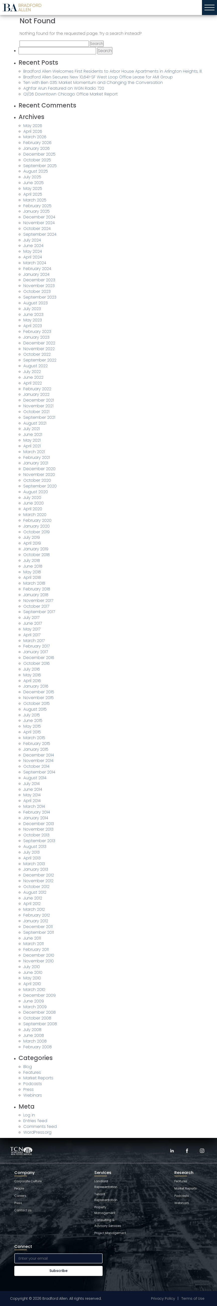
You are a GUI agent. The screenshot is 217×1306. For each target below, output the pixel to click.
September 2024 (39, 234)
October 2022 (37, 354)
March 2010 (34, 989)
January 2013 (35, 869)
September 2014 (39, 772)
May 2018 (32, 572)
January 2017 (35, 652)
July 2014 (31, 784)
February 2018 (36, 589)
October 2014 (36, 766)
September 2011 (38, 932)
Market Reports (38, 1078)
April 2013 (32, 858)
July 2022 (32, 371)
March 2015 (34, 738)
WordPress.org (37, 1132)
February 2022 (37, 389)
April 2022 (32, 383)
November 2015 (38, 698)
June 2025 (33, 183)
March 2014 (34, 806)
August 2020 (35, 492)
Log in (29, 1115)
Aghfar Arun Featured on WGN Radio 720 (63, 88)
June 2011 (32, 938)
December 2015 (38, 692)
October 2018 (36, 555)
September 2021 (39, 417)
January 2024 (36, 274)
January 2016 (35, 686)
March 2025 (34, 200)
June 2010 (32, 972)
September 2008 (40, 1024)
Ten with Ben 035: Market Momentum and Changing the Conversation (93, 82)
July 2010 (31, 967)
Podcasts (32, 1084)
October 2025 (37, 160)
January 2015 (35, 749)
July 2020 (32, 497)
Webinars (32, 1095)
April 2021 (32, 446)
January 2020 (36, 526)
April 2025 (32, 194)
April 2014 (32, 801)
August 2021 (34, 423)
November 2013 (38, 829)
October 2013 (36, 835)
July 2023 (32, 309)
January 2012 (35, 921)
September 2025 (40, 166)
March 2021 (34, 452)
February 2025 (37, 206)
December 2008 (39, 1012)
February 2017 (36, 646)
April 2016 (32, 681)
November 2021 (38, 406)
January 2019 (35, 549)
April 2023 (32, 326)
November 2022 (39, 349)
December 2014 (38, 755)
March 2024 (34, 263)
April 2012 (32, 903)
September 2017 (39, 612)
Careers (20, 1196)
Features (32, 1072)
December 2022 (39, 343)
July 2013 (31, 852)
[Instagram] (202, 1151)
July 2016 (31, 669)
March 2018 (34, 583)
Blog (27, 1067)
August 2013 (34, 846)
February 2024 (37, 269)
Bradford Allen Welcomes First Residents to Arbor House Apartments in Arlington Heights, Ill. (112, 71)
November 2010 (38, 961)
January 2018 (35, 595)
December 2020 (39, 469)
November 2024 (39, 223)
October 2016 (36, 663)
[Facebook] (187, 1151)
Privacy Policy (163, 1298)
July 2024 (32, 240)
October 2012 (36, 886)
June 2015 (32, 720)
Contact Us (23, 1210)
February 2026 (37, 143)
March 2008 (35, 1041)
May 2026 (32, 125)
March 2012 (34, 909)
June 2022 (33, 377)
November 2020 (39, 474)
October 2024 (37, 228)
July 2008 (32, 1029)
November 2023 (39, 286)
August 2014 (34, 778)
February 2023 (37, 331)
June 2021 (32, 434)
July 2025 (32, 177)
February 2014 (36, 812)
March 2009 (35, 1007)
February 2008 (37, 1047)
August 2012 (34, 892)
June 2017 (32, 623)
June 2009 (33, 1001)
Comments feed (40, 1126)
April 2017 (31, 635)
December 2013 (38, 824)
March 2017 (34, 640)
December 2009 (39, 995)
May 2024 (32, 251)
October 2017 (36, 606)
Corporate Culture (28, 1181)
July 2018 (31, 560)
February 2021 (36, 457)
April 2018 (32, 577)
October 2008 (37, 1018)
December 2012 (38, 875)
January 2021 (35, 463)
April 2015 (32, 732)
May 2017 (31, 629)
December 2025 (39, 154)
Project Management (110, 1233)
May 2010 (32, 978)
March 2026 (34, 137)
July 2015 (31, 715)
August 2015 (35, 709)
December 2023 (39, 280)
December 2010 (38, 955)
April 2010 (32, 984)
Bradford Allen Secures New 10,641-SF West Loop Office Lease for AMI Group (98, 77)
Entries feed (35, 1121)
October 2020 (37, 480)
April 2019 (32, 543)
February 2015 (36, 743)
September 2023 (39, 297)
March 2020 (34, 514)
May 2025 (32, 188)
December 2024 (39, 217)
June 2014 (32, 789)
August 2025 (35, 171)
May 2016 (32, 675)
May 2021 (32, 440)
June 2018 (32, 566)
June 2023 (33, 314)
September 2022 (39, 360)
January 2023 (36, 337)
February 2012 (36, 915)
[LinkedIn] (172, 1151)
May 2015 (32, 726)
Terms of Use (192, 1298)
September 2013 (39, 841)
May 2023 (32, 320)
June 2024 (33, 245)
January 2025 (36, 211)
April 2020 (32, 509)
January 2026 (36, 148)
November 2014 (38, 760)
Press (28, 1089)
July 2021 (31, 429)
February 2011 (36, 949)
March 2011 (33, 944)
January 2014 (35, 818)
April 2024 (32, 257)
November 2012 (38, 881)
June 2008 (33, 1035)
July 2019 (31, 537)
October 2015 (36, 703)
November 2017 (38, 600)
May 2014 (32, 795)
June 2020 (33, 503)
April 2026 (32, 131)
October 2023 (37, 291)
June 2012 (32, 898)
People (19, 1188)
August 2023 (35, 303)
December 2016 (38, 658)
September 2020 (40, 486)
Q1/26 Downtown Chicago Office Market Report (70, 94)
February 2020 (37, 520)
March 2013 (34, 864)
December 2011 (38, 927)
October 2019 (36, 532)
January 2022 (36, 394)
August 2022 (35, 366)
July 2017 (31, 617)
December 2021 (38, 400)
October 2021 (36, 412)
